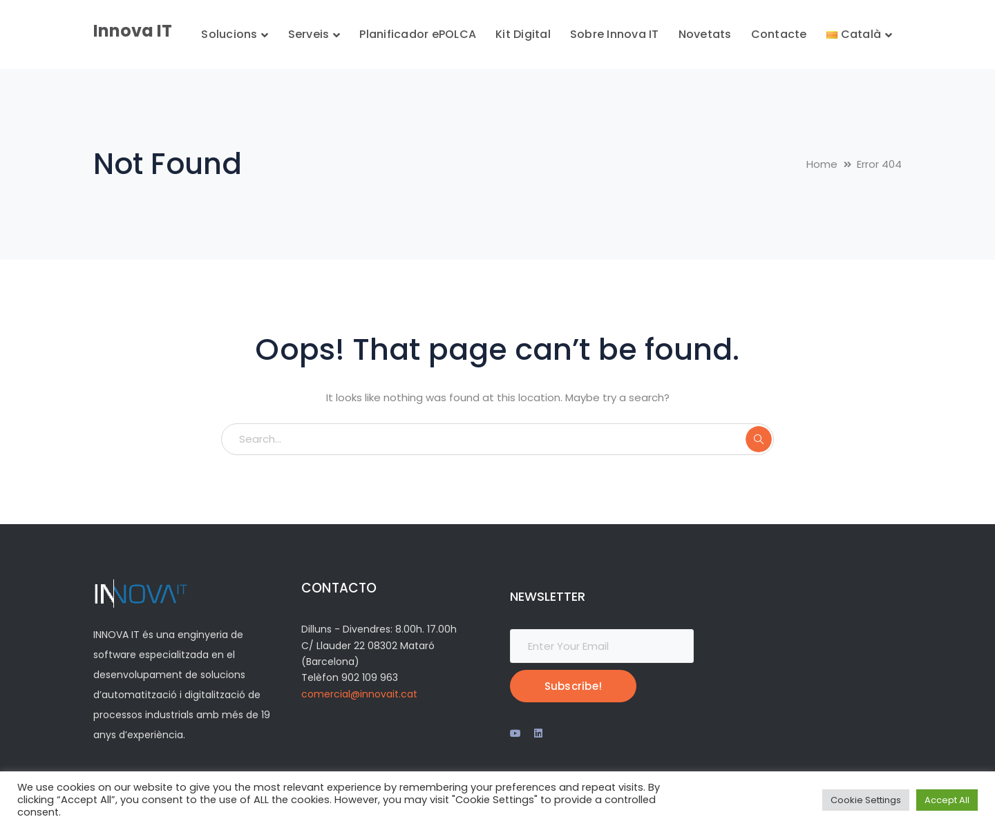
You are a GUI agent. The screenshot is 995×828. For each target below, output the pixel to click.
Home (821, 164)
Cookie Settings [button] (866, 800)
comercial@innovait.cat (359, 694)
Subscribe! (573, 686)
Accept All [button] (947, 800)
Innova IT (132, 30)
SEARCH (759, 439)
